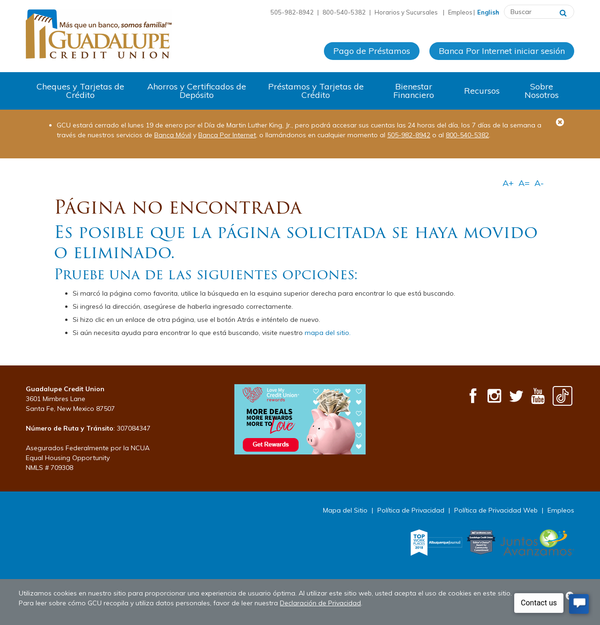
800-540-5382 (467, 135)
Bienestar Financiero (413, 90)
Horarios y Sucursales (407, 12)
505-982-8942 (408, 135)
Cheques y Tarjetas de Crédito (80, 90)
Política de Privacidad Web (496, 510)
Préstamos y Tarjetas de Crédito (316, 90)
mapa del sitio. (328, 332)
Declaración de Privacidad (320, 603)
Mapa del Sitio (345, 510)
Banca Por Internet (227, 135)
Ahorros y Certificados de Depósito (196, 90)
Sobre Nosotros (542, 90)
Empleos (460, 12)
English (488, 12)
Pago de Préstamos (371, 50)
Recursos (482, 90)
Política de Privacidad (410, 510)
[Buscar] (563, 11)
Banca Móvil (172, 135)
